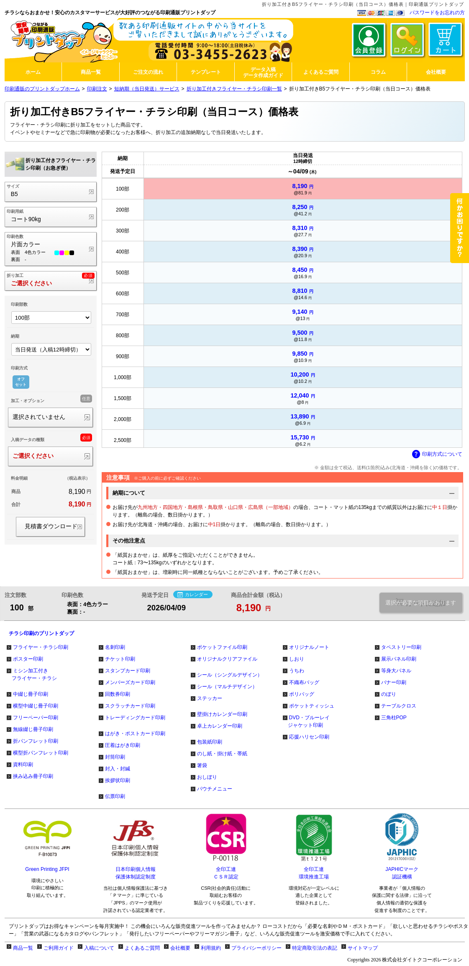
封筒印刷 (115, 757)
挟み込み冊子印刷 (33, 776)
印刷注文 (97, 89)
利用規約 (211, 948)
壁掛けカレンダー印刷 (222, 714)
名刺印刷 (115, 647)
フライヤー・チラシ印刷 (40, 647)
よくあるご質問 (142, 948)
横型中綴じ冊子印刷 (35, 706)
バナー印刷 (393, 682)
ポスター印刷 (28, 659)
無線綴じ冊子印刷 (33, 729)
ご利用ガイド (59, 948)
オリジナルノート (309, 647)
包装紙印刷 (209, 742)
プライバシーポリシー (256, 948)
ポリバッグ (301, 694)
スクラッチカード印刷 (130, 706)
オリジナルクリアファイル (227, 659)
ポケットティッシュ (311, 706)
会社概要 (180, 948)
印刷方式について (437, 454)
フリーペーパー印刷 (35, 718)
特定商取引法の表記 (314, 948)
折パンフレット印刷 (35, 741)
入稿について (99, 948)
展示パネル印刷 (398, 659)
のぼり (388, 694)
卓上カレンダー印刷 (219, 726)
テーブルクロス (398, 706)
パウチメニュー (214, 789)
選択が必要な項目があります (420, 602)
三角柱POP (394, 718)
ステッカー (209, 698)
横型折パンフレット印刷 (40, 753)
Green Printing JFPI (47, 869)
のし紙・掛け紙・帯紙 (222, 754)
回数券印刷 (117, 694)
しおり (296, 659)
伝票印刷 (115, 796)
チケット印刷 (120, 659)
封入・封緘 (117, 769)
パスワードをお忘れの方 (437, 12)
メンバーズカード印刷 (130, 682)
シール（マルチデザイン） (227, 687)
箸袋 (202, 765)
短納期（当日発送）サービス (146, 89)
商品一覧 (23, 948)
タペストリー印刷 (401, 647)
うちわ (296, 671)
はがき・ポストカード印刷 (135, 733)
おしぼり (207, 777)
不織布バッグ (304, 682)
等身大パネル (396, 671)
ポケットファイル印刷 (222, 647)
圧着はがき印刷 (122, 745)
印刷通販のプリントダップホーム (42, 89)
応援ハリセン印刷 (309, 737)
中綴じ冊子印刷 (30, 694)
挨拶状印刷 (117, 780)
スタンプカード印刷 (127, 671)
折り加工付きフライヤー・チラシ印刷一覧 (234, 89)
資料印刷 (23, 764)
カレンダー (192, 595)
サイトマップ (363, 948)
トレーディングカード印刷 (135, 718)
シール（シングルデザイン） (229, 675)
